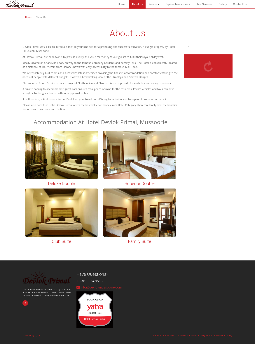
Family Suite (139, 241)
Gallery (223, 4)
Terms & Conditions (186, 335)
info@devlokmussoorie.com (101, 287)
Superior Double (140, 183)
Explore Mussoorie (177, 4)
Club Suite (61, 241)
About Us (137, 4)
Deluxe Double (61, 183)
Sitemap (157, 335)
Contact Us (240, 4)
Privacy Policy (205, 335)
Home (121, 4)
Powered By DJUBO (31, 335)
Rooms (153, 4)
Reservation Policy (223, 335)
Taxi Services (204, 4)
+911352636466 (92, 281)
